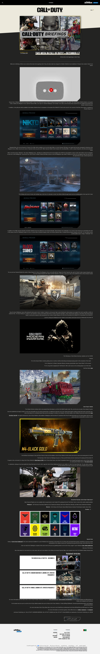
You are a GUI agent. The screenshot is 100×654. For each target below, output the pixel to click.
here (92, 368)
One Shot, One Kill (13, 415)
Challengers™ (17, 541)
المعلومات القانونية (82, 645)
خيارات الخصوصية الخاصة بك (31, 645)
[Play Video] (50, 90)
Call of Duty (67, 632)
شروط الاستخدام (71, 645)
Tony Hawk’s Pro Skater (65, 634)
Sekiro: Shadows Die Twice (64, 638)
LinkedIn (55, 637)
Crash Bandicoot (66, 637)
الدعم (77, 645)
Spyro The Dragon (66, 635)
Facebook (55, 632)
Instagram (55, 635)
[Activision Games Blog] (91, 3)
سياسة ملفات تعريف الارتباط (55, 645)
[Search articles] (2, 2)
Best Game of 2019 (39, 460)
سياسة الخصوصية (64, 645)
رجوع (92, 9)
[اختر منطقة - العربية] (84, 630)
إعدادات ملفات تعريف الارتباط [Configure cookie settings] (43, 645)
